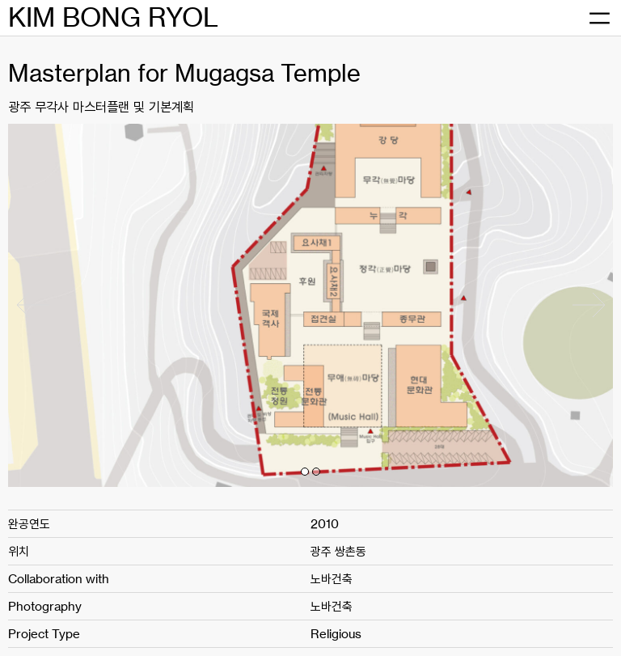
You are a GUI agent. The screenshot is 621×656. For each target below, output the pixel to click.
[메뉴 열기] (599, 18)
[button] (305, 472)
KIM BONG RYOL (113, 17)
